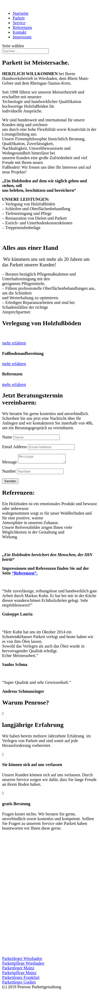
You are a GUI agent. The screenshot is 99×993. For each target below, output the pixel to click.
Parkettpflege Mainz (19, 974)
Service (19, 22)
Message (9, 463)
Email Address (14, 446)
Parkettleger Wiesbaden (22, 960)
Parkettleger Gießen (19, 983)
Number (9, 472)
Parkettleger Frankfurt (21, 979)
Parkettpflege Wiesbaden (23, 965)
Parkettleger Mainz (18, 969)
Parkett (19, 18)
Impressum (22, 37)
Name (7, 437)
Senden (10, 483)
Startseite (21, 13)
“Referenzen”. (24, 574)
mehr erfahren (14, 343)
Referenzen (22, 27)
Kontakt (19, 32)
